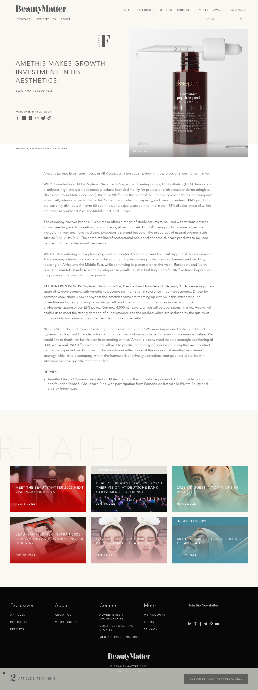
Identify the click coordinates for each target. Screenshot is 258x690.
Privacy (151, 629)
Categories (145, 10)
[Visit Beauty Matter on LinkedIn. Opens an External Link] (189, 624)
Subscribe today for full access (216, 678)
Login (65, 19)
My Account (155, 614)
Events (203, 10)
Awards (219, 10)
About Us (63, 614)
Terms (149, 622)
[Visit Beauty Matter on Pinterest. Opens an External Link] (211, 624)
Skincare (60, 148)
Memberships (46, 19)
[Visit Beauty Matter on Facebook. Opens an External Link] (200, 624)
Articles (17, 614)
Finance (22, 148)
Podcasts (184, 10)
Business (125, 10)
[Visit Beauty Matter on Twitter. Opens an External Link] (206, 624)
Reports (165, 10)
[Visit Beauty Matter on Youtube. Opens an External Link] (217, 624)
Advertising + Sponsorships (111, 616)
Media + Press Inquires (119, 637)
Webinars (238, 10)
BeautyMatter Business (34, 90)
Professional (41, 148)
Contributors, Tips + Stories (117, 627)
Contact (24, 19)
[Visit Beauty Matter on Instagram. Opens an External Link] (195, 624)
